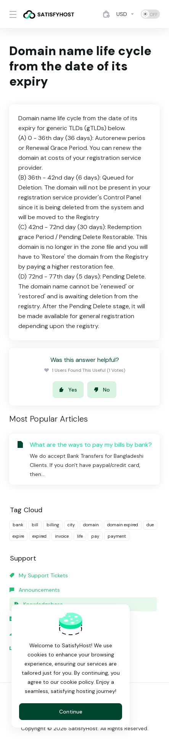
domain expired (122, 524)
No (102, 389)
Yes (68, 389)
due (150, 524)
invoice (62, 536)
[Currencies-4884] (125, 14)
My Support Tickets (39, 575)
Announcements (35, 589)
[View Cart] (106, 14)
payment (117, 536)
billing (53, 524)
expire (18, 536)
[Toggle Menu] (11, 14)
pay (95, 536)
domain (91, 524)
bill (35, 524)
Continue (70, 711)
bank (18, 524)
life (80, 536)
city (71, 524)
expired (39, 536)
